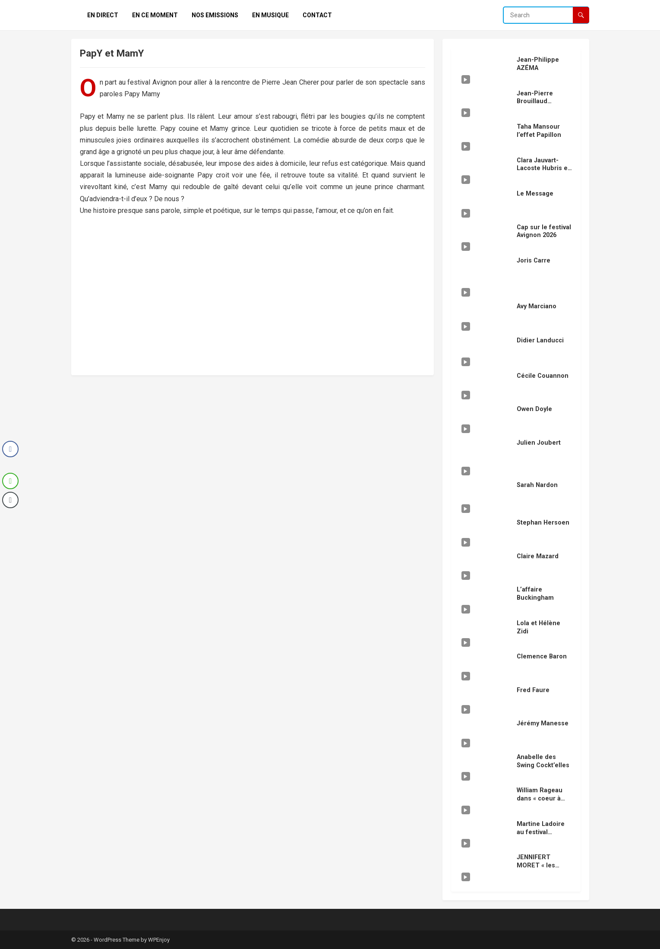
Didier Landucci (540, 340)
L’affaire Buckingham (535, 593)
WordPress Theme (116, 939)
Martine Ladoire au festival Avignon (541, 832)
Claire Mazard (538, 556)
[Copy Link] (10, 500)
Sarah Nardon (537, 485)
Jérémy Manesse (542, 723)
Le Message (535, 193)
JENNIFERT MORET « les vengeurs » (536, 865)
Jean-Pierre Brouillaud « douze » (535, 101)
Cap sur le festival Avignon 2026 (544, 231)
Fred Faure (533, 690)
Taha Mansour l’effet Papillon (539, 131)
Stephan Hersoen (543, 522)
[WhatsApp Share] (10, 481)
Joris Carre (533, 260)
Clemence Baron (542, 656)
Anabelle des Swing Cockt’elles (543, 761)
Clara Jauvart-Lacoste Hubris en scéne (544, 168)
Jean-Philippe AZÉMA (538, 64)
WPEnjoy (159, 939)
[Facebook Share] (10, 449)
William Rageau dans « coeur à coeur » (539, 798)
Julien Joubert (539, 442)
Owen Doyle (534, 409)
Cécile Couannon (542, 376)
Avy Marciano (536, 306)
